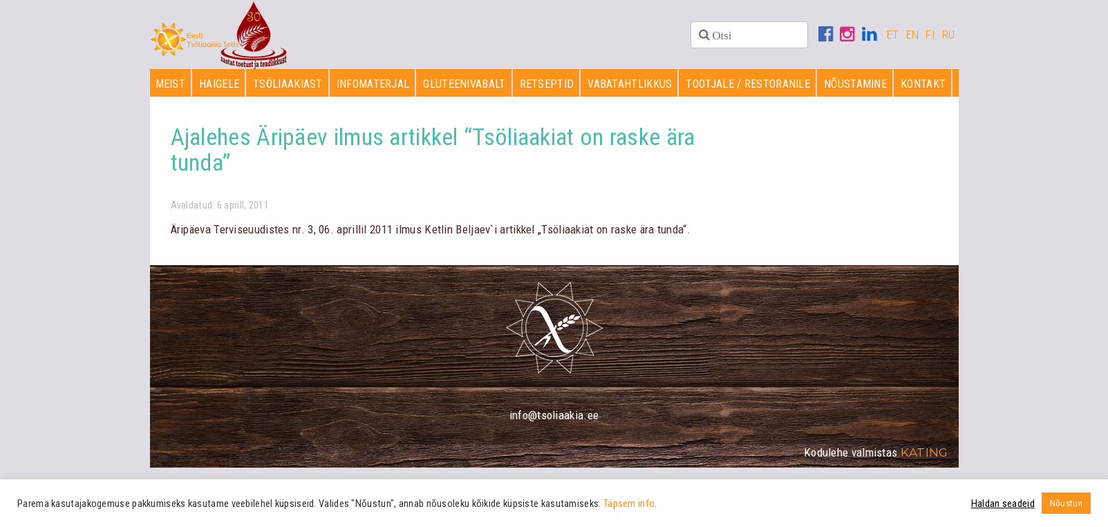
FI (930, 34)
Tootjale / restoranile (748, 83)
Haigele (219, 83)
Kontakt (923, 83)
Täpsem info (629, 503)
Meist (171, 83)
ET (893, 34)
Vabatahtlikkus (630, 83)
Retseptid (547, 83)
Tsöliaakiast (288, 83)
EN (912, 34)
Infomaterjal (373, 83)
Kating (924, 452)
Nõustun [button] (1066, 503)
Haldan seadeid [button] (1003, 503)
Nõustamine (855, 83)
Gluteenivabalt (464, 83)
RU (948, 34)
